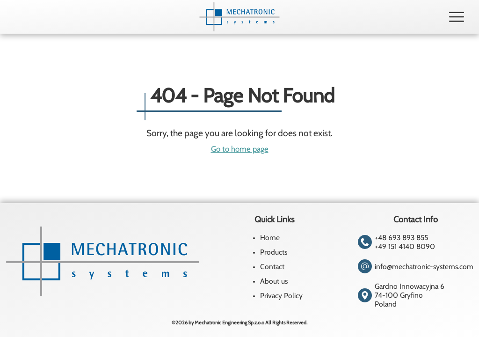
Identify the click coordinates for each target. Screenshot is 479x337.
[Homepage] (239, 16)
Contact (272, 266)
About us (274, 281)
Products (273, 252)
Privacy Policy (281, 295)
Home (270, 237)
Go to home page (240, 149)
